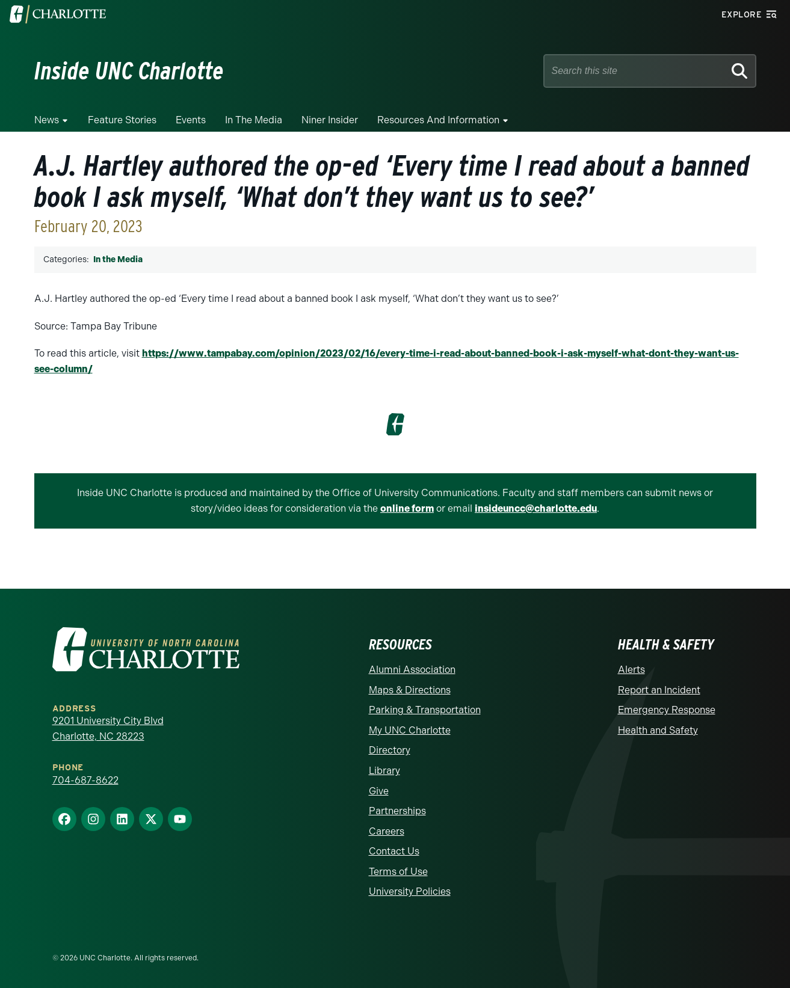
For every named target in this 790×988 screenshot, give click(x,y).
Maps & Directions (410, 690)
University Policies (410, 891)
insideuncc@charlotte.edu (536, 508)
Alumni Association (412, 669)
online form (407, 508)
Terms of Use (398, 871)
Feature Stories (122, 120)
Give (379, 791)
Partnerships (397, 811)
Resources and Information (438, 120)
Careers (386, 831)
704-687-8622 (85, 780)
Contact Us (394, 851)
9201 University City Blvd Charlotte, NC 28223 (108, 728)
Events (191, 120)
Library (384, 770)
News (46, 120)
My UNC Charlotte (410, 730)
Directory (389, 750)
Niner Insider (329, 120)
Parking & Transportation (425, 710)
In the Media (253, 120)
